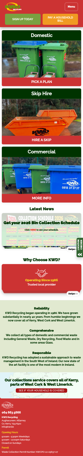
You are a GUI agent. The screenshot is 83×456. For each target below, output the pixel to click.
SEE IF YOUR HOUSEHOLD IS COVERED (41, 389)
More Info (41, 198)
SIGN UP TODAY (22, 19)
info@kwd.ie (8, 426)
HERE (33, 230)
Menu (71, 6)
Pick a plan (41, 82)
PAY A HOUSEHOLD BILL (60, 19)
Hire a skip (41, 140)
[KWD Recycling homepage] (32, 7)
